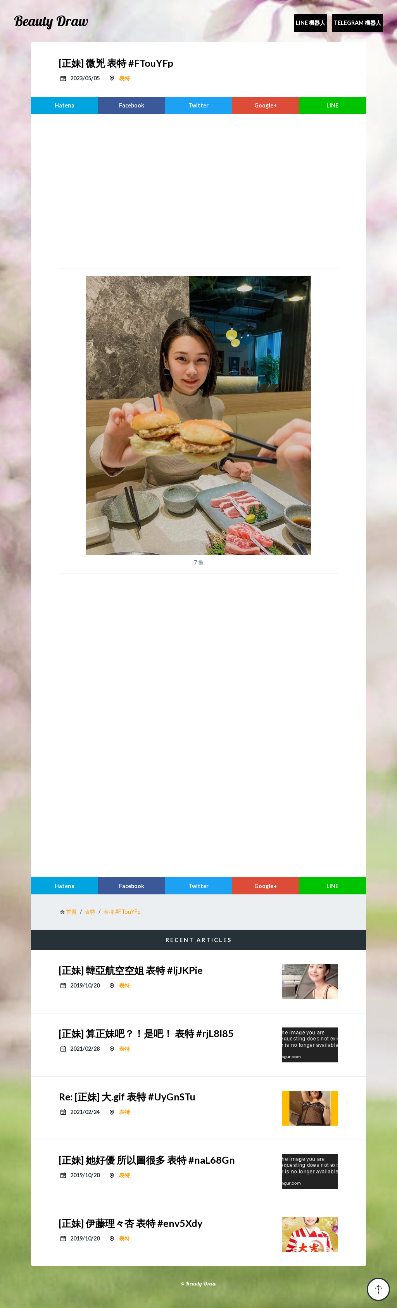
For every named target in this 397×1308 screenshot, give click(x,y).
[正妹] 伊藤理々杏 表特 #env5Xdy (130, 1223)
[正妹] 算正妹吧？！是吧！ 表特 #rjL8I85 (146, 1033)
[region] (198, 190)
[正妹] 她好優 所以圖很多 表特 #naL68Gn (147, 1160)
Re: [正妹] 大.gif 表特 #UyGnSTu (127, 1096)
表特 (124, 78)
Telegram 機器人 (357, 22)
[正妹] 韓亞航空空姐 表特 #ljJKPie (131, 970)
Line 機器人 (310, 22)
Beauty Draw (51, 21)
